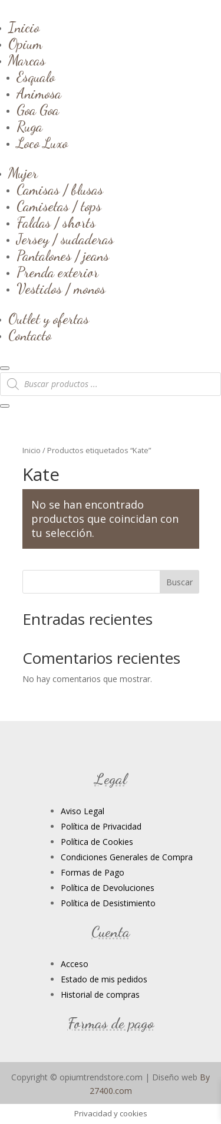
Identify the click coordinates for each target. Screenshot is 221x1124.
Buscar (179, 582)
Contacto (29, 335)
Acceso (74, 963)
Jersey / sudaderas (65, 239)
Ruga (29, 126)
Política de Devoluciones (107, 887)
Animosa (39, 93)
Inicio (23, 27)
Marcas (26, 60)
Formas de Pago (92, 872)
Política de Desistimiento (108, 903)
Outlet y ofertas (48, 318)
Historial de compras (100, 994)
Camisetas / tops (59, 206)
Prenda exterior (57, 272)
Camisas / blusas (60, 189)
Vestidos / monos (61, 288)
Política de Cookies (97, 841)
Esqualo (36, 77)
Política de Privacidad (101, 826)
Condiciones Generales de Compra (127, 857)
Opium (25, 44)
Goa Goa (38, 110)
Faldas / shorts (56, 222)
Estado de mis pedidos (104, 979)
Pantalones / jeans (63, 255)
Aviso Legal (82, 811)
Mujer (23, 173)
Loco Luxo (42, 143)
